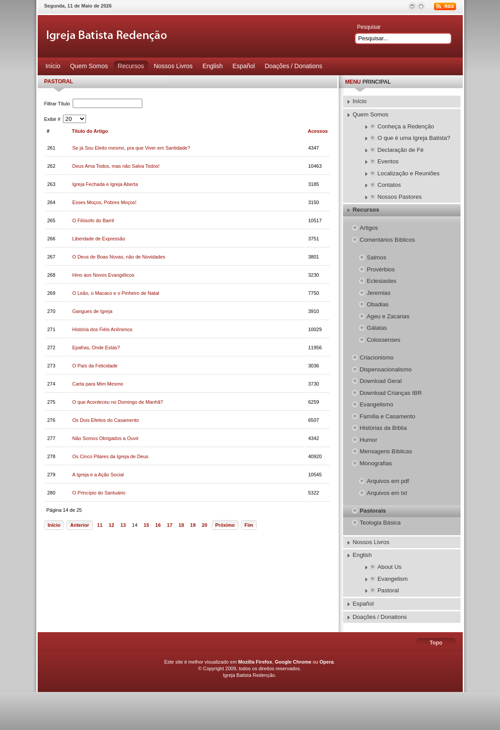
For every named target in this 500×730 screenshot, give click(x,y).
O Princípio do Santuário (98, 492)
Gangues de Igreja (92, 311)
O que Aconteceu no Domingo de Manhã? (117, 402)
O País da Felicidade (94, 365)
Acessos (318, 131)
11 (99, 525)
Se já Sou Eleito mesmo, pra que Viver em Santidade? (131, 148)
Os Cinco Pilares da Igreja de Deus (110, 456)
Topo (436, 643)
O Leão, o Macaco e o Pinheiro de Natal (115, 293)
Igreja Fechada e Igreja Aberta (105, 184)
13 (123, 525)
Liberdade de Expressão (98, 238)
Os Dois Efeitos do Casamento (105, 420)
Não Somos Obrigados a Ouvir (105, 438)
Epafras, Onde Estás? (96, 347)
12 (111, 525)
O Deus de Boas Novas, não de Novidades (118, 256)
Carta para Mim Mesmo (97, 383)
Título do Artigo (90, 131)
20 (204, 525)
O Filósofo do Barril (93, 220)
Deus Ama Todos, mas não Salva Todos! (116, 166)
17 (169, 525)
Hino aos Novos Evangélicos (103, 275)
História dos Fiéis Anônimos (102, 329)
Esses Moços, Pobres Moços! (104, 202)
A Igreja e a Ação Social (98, 474)
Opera (327, 661)
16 (157, 525)
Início (54, 525)
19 (192, 525)
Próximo (225, 525)
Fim (249, 525)
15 (146, 525)
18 (181, 525)
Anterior (79, 525)
